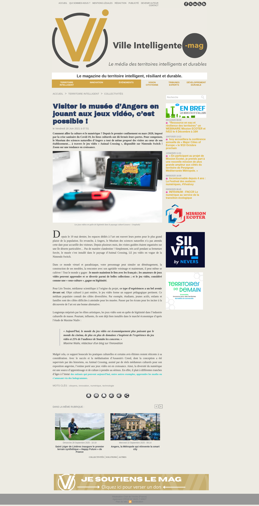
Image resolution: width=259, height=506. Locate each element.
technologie (111, 385)
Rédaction (121, 3)
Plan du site (121, 501)
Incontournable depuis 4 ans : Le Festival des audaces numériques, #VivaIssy (184, 166)
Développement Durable (196, 83)
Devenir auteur (149, 3)
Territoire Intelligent (67, 83)
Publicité (134, 3)
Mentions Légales (102, 3)
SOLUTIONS (113, 457)
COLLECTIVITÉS (125, 93)
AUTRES (127, 457)
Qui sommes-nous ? (80, 3)
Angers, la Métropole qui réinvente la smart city (135, 446)
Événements (126, 82)
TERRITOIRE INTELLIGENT (89, 93)
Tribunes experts (173, 83)
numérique (98, 385)
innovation (85, 385)
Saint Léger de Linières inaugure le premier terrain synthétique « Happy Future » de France (80, 447)
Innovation (96, 82)
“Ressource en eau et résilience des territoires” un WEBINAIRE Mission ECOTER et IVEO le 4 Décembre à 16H (186, 125)
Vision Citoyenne (152, 83)
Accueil (63, 3)
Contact (153, 5)
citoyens (73, 385)
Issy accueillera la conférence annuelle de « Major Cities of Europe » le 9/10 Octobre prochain (185, 137)
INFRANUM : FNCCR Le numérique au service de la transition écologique (185, 177)
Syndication (137, 501)
